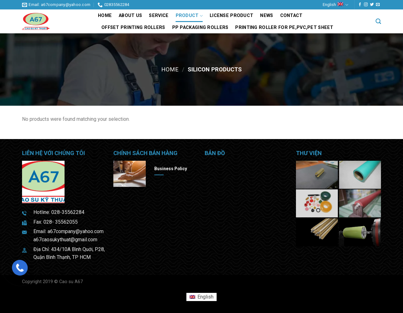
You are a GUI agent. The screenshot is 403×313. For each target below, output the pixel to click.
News (266, 15)
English (335, 5)
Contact (291, 15)
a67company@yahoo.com (76, 231)
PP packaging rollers (200, 27)
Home (105, 15)
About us (130, 15)
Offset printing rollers (133, 27)
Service (158, 15)
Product (189, 16)
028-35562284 (67, 212)
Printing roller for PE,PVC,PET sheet (284, 27)
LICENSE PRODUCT (231, 15)
